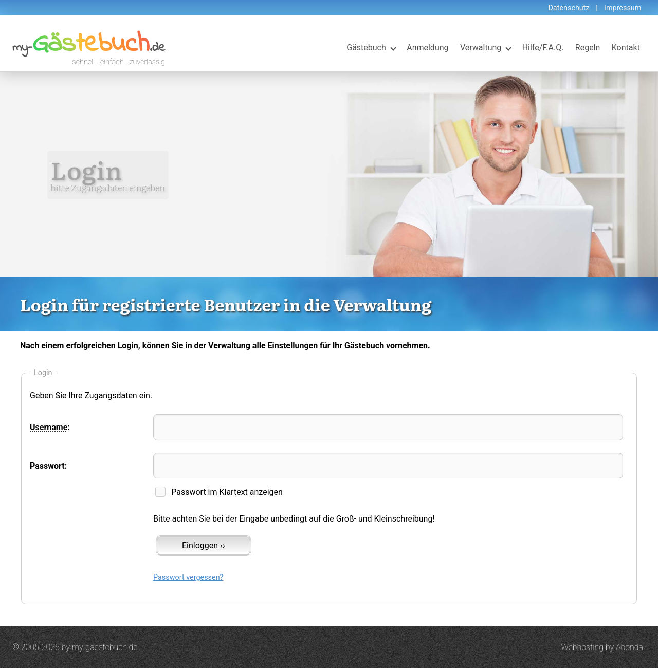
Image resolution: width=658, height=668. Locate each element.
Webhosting (582, 647)
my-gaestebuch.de (105, 647)
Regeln (587, 47)
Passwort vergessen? (188, 577)
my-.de (88, 48)
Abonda (629, 647)
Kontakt (626, 47)
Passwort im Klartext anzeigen (227, 492)
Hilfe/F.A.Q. (543, 47)
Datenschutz (568, 8)
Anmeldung (427, 47)
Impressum (622, 8)
